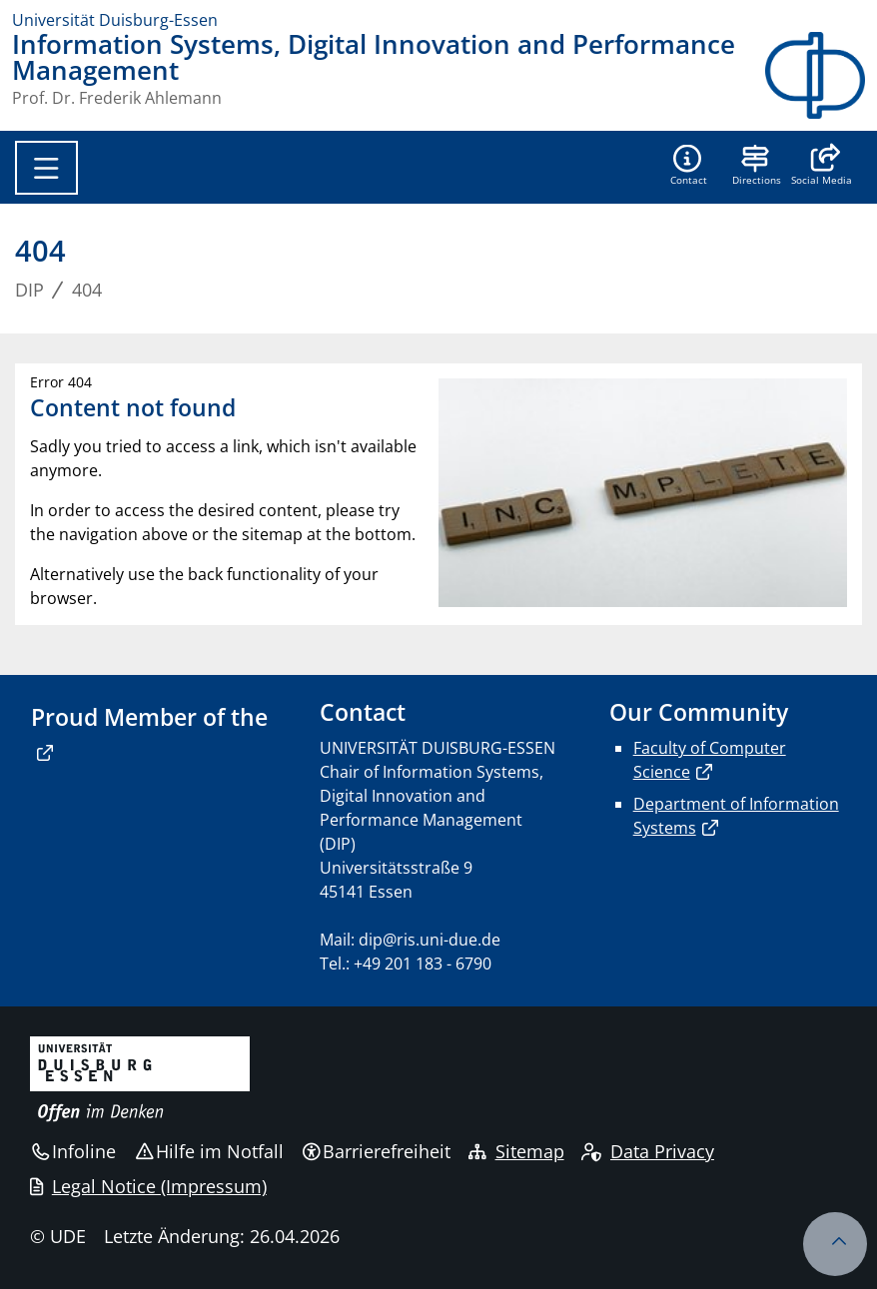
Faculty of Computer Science (709, 760)
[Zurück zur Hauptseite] (815, 75)
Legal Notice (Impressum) (148, 1186)
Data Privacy (647, 1151)
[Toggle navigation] (46, 168)
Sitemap (516, 1151)
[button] (821, 167)
